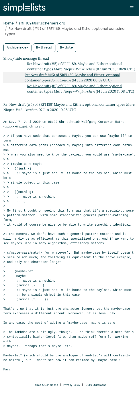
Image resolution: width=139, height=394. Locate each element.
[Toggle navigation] (132, 8)
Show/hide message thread (26, 58)
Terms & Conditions (45, 385)
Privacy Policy (71, 385)
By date (66, 47)
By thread (44, 47)
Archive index (17, 47)
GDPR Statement (96, 385)
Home (8, 23)
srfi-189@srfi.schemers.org (42, 23)
